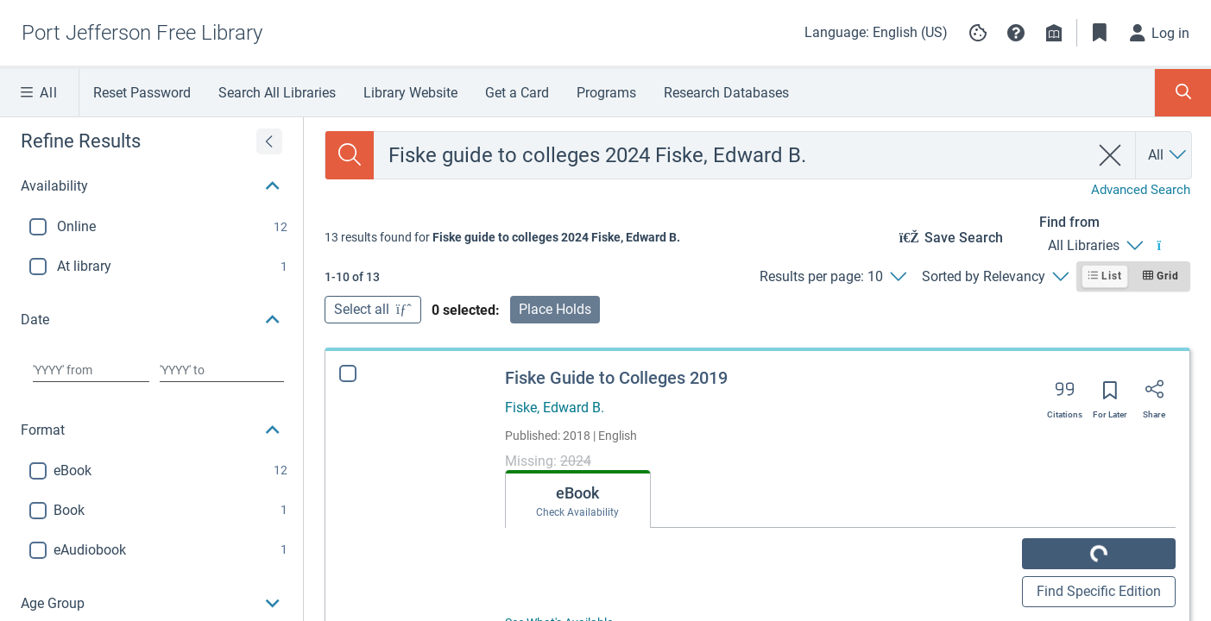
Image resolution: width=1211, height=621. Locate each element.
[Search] (349, 155)
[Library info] (1053, 32)
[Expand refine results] (269, 141)
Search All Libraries (277, 93)
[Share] (1154, 395)
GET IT (1099, 553)
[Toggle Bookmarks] (1099, 32)
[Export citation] (1065, 395)
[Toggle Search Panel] (1183, 92)
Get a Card (517, 93)
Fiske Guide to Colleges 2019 (616, 377)
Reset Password (142, 93)
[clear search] (1110, 155)
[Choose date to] (222, 370)
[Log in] (1160, 32)
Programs (606, 93)
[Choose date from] (91, 370)
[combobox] (731, 155)
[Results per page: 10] (832, 276)
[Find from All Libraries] (1095, 245)
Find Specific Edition (1099, 591)
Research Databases (726, 93)
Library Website (410, 93)
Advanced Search (1140, 190)
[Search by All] (1168, 155)
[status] (502, 237)
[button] (1015, 32)
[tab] (558, 499)
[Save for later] (1110, 396)
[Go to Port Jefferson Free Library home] (142, 33)
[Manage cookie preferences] (977, 32)
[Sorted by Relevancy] (994, 276)
